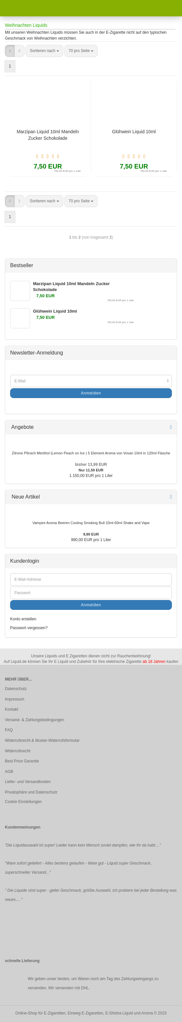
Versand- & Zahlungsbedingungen (34, 720)
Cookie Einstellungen (23, 801)
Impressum (14, 699)
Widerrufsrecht (17, 751)
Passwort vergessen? (29, 628)
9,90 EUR (91, 534)
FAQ (9, 730)
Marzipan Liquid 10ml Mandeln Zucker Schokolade (48, 135)
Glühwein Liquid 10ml (134, 131)
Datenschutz (16, 688)
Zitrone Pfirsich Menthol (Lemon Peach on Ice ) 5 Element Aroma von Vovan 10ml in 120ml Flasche (91, 453)
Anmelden (91, 393)
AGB (9, 771)
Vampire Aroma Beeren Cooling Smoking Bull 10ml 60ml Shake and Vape (91, 523)
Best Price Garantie (22, 761)
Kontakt (11, 709)
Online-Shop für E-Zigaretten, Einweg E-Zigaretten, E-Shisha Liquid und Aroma (84, 1013)
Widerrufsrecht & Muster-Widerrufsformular (42, 740)
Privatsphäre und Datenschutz (31, 792)
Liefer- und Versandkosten (28, 781)
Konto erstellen (23, 619)
